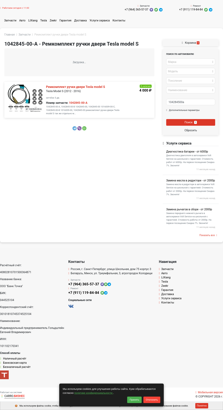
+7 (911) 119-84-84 (191, 9)
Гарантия (65, 20)
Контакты (119, 20)
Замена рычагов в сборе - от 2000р (189, 209)
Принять (134, 399)
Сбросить (190, 130)
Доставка (80, 20)
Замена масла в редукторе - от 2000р (190, 180)
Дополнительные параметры (183, 110)
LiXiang (32, 20)
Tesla (43, 20)
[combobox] (190, 62)
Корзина (191, 42)
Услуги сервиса (100, 20)
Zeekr (53, 20)
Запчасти (10, 20)
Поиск (190, 122)
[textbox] (190, 62)
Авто (22, 20)
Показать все (208, 235)
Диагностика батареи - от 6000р (187, 151)
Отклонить (152, 399)
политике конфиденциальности (93, 392)
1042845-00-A (78, 102)
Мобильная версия (209, 392)
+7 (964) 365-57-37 (136, 9)
